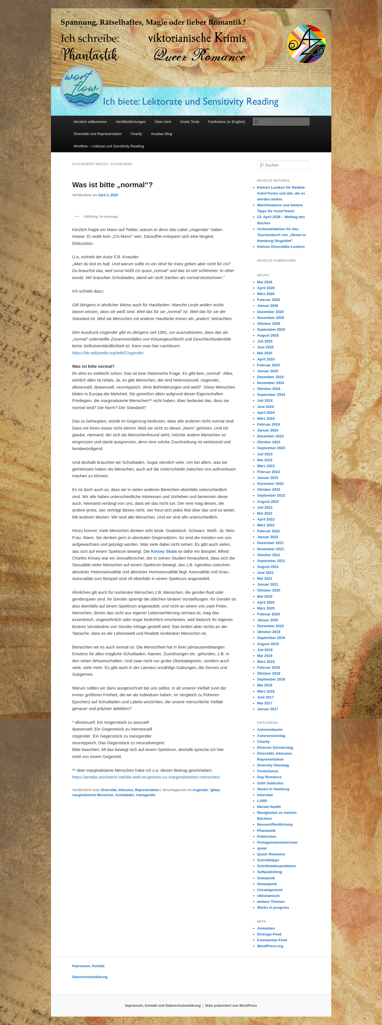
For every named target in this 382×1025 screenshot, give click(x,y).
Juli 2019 (265, 650)
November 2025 (270, 318)
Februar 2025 (268, 365)
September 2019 (271, 638)
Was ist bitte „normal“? (112, 185)
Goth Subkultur (270, 783)
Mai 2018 (264, 685)
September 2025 (271, 329)
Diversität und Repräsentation (98, 134)
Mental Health (269, 807)
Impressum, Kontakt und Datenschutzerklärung (163, 1006)
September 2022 (271, 495)
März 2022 (266, 525)
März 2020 (266, 608)
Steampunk (267, 884)
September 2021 (271, 561)
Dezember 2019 (270, 626)
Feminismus (268, 771)
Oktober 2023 (268, 442)
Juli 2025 (265, 341)
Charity (136, 134)
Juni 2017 (265, 697)
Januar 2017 (267, 709)
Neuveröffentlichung (275, 824)
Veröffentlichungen (131, 122)
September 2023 (271, 448)
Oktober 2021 (268, 555)
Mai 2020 (264, 596)
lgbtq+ (215, 790)
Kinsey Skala (164, 551)
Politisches (267, 836)
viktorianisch (268, 896)
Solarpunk (266, 878)
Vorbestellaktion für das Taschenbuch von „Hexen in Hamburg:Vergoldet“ (281, 235)
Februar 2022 (268, 531)
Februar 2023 (268, 472)
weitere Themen (271, 902)
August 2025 (268, 335)
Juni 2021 (265, 572)
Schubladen (125, 795)
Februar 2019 (268, 667)
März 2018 (266, 691)
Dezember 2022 (270, 483)
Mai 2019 (264, 656)
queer (262, 848)
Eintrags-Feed (269, 934)
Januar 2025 (267, 371)
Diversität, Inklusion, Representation (130, 790)
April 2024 (266, 412)
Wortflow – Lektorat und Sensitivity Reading (109, 146)
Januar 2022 (267, 537)
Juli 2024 (265, 400)
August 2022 (268, 501)
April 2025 (266, 359)
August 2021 (268, 567)
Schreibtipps (268, 860)
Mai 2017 (264, 703)
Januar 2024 (267, 430)
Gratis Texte (189, 122)
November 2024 (270, 383)
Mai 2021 (264, 578)
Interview (265, 795)
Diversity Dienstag (273, 765)
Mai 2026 (264, 282)
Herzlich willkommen (90, 122)
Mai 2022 (264, 513)
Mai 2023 (264, 460)
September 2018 (271, 679)
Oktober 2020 (268, 590)
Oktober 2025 (268, 323)
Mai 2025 (264, 353)
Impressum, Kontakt (88, 966)
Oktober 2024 (268, 389)
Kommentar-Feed (272, 940)
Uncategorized (270, 890)
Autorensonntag (271, 736)
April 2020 (266, 602)
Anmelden (266, 928)
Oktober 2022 (268, 489)
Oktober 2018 (268, 673)
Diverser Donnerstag (275, 747)
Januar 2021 (267, 584)
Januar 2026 (267, 305)
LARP (262, 801)
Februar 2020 (268, 614)
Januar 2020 (267, 620)
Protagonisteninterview (277, 842)
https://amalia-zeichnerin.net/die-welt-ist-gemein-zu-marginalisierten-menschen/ (146, 777)
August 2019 (268, 644)
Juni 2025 (265, 347)
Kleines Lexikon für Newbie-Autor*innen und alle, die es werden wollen (281, 193)
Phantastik (266, 830)
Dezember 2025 (270, 312)
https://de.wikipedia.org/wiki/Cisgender (108, 352)
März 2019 (266, 661)
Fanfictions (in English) (226, 122)
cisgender (201, 790)
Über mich (163, 122)
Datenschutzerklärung (90, 977)
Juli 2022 (265, 507)
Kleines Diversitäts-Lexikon (281, 247)
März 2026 (266, 294)
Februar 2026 (268, 300)
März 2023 (266, 466)
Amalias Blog (161, 134)
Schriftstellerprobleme (276, 866)
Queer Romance (271, 854)
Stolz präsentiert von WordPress (231, 1006)
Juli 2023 (265, 454)
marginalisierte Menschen (93, 795)
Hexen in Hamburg (273, 789)
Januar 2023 (267, 478)
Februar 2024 (268, 424)
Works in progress (273, 907)
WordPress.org (270, 946)
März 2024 (266, 418)
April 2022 (266, 519)
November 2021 (270, 549)
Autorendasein (270, 729)
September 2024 (271, 394)
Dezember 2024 (270, 377)
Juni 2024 (265, 407)
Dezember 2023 (270, 436)
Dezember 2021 (270, 543)
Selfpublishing (270, 872)
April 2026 (266, 288)
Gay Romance (269, 777)
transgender (146, 795)
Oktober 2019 (268, 632)
